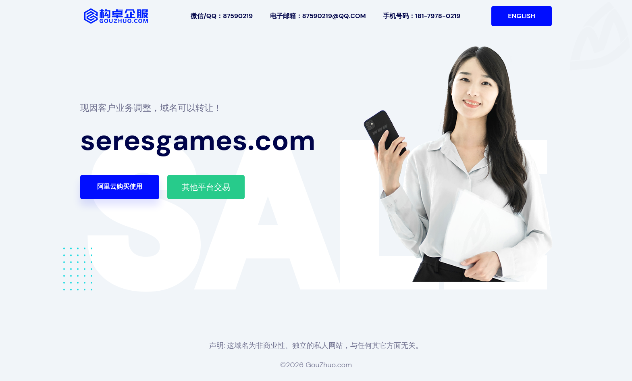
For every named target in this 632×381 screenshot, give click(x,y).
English (521, 16)
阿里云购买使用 (119, 186)
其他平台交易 (206, 187)
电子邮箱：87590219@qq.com (318, 16)
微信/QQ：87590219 (222, 16)
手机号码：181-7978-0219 (421, 16)
